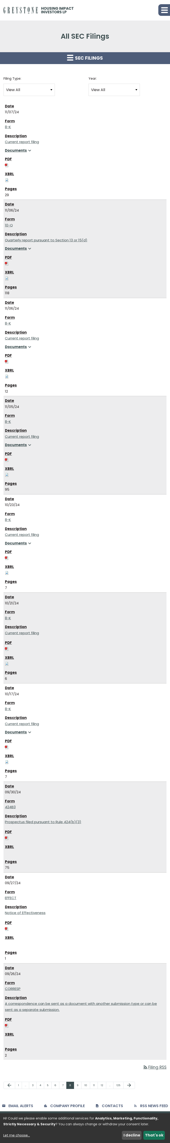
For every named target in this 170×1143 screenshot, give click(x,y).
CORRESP (13, 988)
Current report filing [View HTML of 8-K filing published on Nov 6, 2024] (22, 338)
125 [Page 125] (119, 1086)
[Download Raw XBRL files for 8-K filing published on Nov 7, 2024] (7, 180)
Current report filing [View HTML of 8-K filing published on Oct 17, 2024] (22, 723)
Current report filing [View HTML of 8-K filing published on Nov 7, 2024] (22, 141)
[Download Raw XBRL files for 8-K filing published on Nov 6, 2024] (7, 376)
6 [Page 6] (56, 1086)
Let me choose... (16, 1135)
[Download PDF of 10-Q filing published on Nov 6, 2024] (7, 263)
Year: (93, 78)
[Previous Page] (9, 1085)
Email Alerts (20, 1106)
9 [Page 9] (79, 1086)
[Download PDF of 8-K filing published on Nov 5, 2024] (7, 459)
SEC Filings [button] (85, 57)
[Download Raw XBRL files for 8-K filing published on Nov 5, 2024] (7, 474)
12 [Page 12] (103, 1086)
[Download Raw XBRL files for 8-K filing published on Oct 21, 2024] (7, 663)
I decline (132, 1135)
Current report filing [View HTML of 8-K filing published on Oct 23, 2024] (22, 534)
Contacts (112, 1106)
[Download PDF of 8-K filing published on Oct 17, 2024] (7, 746)
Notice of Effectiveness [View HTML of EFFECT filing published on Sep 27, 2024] (25, 912)
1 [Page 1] (20, 1086)
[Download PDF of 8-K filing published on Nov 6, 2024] (7, 361)
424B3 (10, 806)
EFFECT (10, 897)
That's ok (154, 1135)
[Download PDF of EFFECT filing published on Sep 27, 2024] (7, 928)
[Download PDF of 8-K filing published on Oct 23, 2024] (7, 557)
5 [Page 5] (49, 1086)
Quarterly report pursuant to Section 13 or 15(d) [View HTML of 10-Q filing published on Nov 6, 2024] (46, 240)
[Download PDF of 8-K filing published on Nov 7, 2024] (7, 165)
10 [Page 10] (87, 1086)
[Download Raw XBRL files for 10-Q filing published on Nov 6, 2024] (7, 278)
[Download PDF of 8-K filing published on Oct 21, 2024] (7, 648)
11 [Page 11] (95, 1086)
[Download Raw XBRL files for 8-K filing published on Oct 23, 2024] (7, 572)
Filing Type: (12, 78)
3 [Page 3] (34, 1086)
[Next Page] (129, 1085)
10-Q (9, 225)
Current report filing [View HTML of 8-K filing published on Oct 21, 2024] (22, 632)
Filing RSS (154, 1067)
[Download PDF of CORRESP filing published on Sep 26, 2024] (7, 1025)
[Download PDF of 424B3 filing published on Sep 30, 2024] (7, 837)
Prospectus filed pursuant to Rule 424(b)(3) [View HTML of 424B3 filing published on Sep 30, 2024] (43, 821)
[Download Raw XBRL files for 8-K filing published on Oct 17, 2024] (7, 761)
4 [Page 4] (41, 1086)
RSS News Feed (154, 1106)
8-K (8, 126)
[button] (164, 10)
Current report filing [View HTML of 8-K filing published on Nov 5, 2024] (22, 436)
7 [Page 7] (64, 1086)
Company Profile (67, 1106)
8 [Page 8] (71, 1086)
